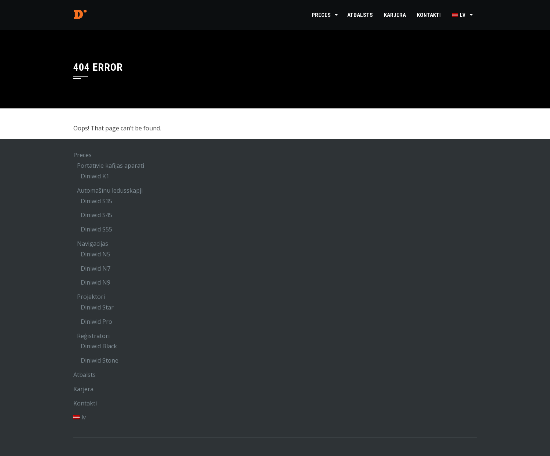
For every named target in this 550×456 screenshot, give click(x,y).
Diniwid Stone (99, 360)
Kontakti (429, 15)
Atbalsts (360, 15)
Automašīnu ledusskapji (110, 190)
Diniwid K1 (95, 176)
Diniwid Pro (96, 322)
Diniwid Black (99, 346)
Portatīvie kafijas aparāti (110, 166)
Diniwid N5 (95, 254)
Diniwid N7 (95, 268)
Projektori (91, 297)
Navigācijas (92, 244)
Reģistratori (93, 336)
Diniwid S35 (96, 201)
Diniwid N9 (95, 282)
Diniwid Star (97, 307)
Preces (321, 15)
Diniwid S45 (96, 215)
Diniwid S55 (96, 229)
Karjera (395, 15)
